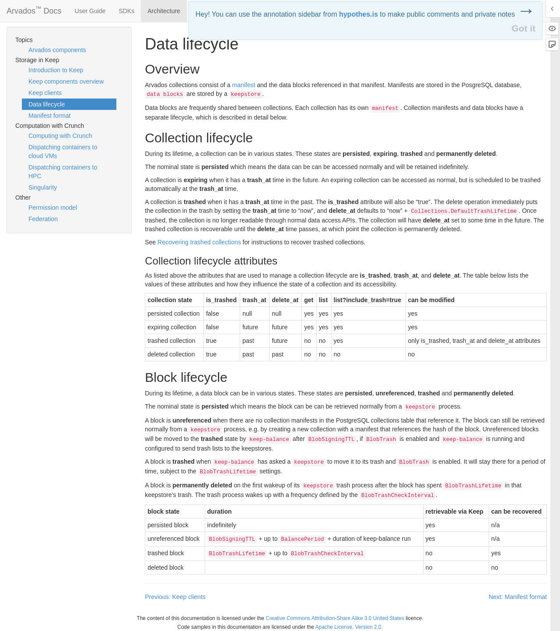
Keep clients (45, 92)
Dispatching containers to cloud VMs (62, 151)
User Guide (90, 10)
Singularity (42, 187)
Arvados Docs (34, 9)
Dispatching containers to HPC (62, 172)
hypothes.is (358, 14)
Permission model (52, 207)
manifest (243, 84)
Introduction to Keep (55, 70)
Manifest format (49, 115)
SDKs (126, 10)
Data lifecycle (46, 104)
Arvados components (57, 49)
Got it (523, 28)
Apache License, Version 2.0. (349, 627)
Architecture (163, 10)
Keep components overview (66, 81)
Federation (43, 218)
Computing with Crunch (60, 135)
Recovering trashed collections (199, 242)
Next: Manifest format (518, 596)
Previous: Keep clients (175, 596)
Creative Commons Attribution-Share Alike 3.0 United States (335, 618)
